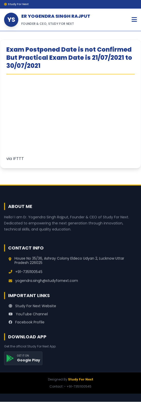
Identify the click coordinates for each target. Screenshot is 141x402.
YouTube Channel (28, 318)
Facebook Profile (26, 326)
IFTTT (18, 159)
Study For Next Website (32, 310)
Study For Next (80, 379)
